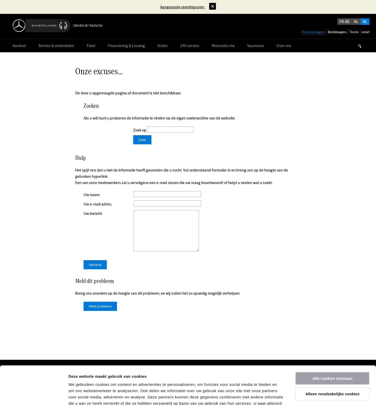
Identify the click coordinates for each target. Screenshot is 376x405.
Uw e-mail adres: (98, 204)
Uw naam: (92, 194)
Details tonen (282, 394)
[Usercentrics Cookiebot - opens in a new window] (34, 395)
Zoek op (140, 130)
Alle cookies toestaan (332, 342)
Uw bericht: (93, 213)
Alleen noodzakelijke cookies (332, 358)
